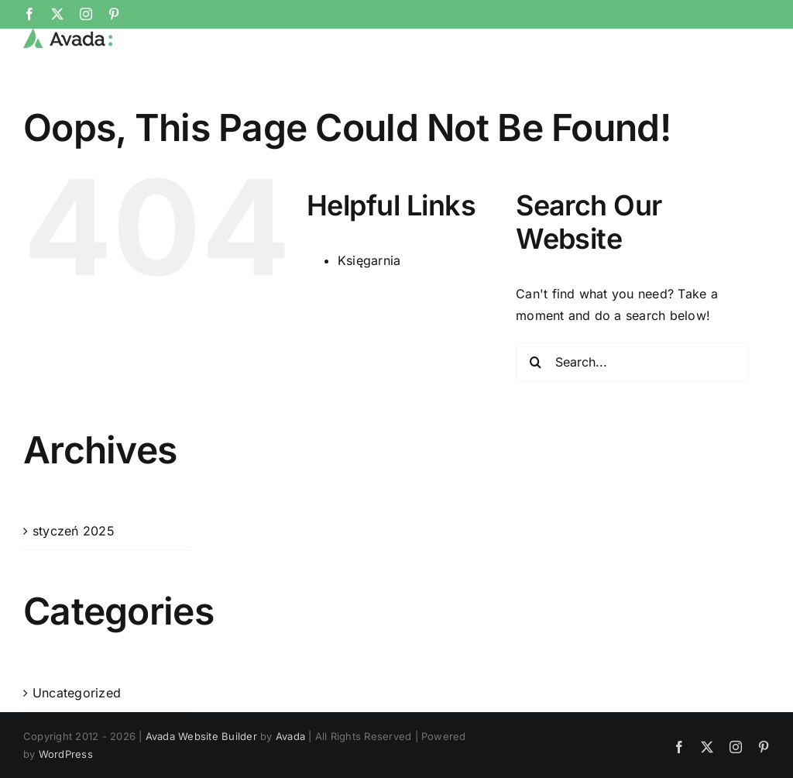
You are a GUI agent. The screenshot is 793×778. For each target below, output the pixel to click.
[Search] (535, 413)
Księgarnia (369, 312)
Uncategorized (77, 744)
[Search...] (632, 413)
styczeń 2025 (74, 582)
